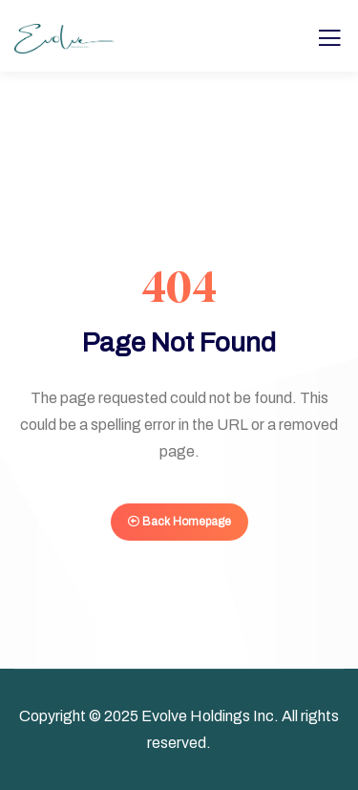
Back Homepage (179, 521)
